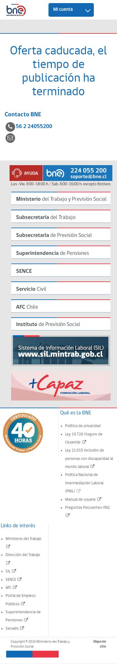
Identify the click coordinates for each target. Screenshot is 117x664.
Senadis (15, 629)
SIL (11, 571)
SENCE (14, 580)
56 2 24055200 (34, 127)
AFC (12, 588)
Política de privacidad (83, 426)
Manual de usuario (83, 500)
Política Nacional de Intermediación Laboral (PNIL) (84, 483)
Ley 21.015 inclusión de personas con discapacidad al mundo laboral (89, 458)
